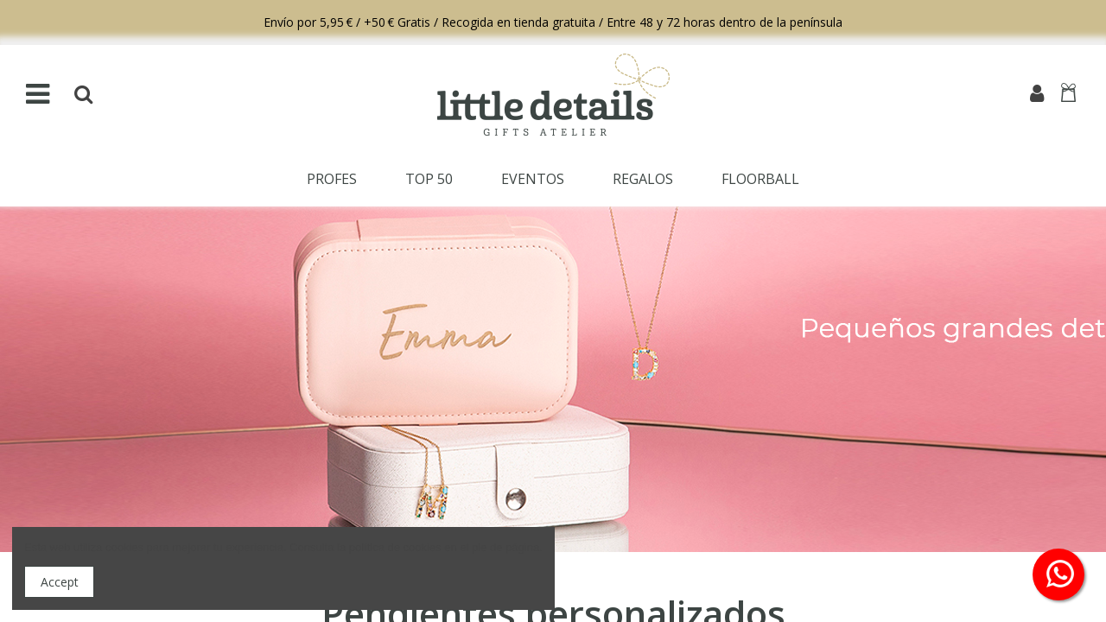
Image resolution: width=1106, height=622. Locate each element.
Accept (60, 582)
